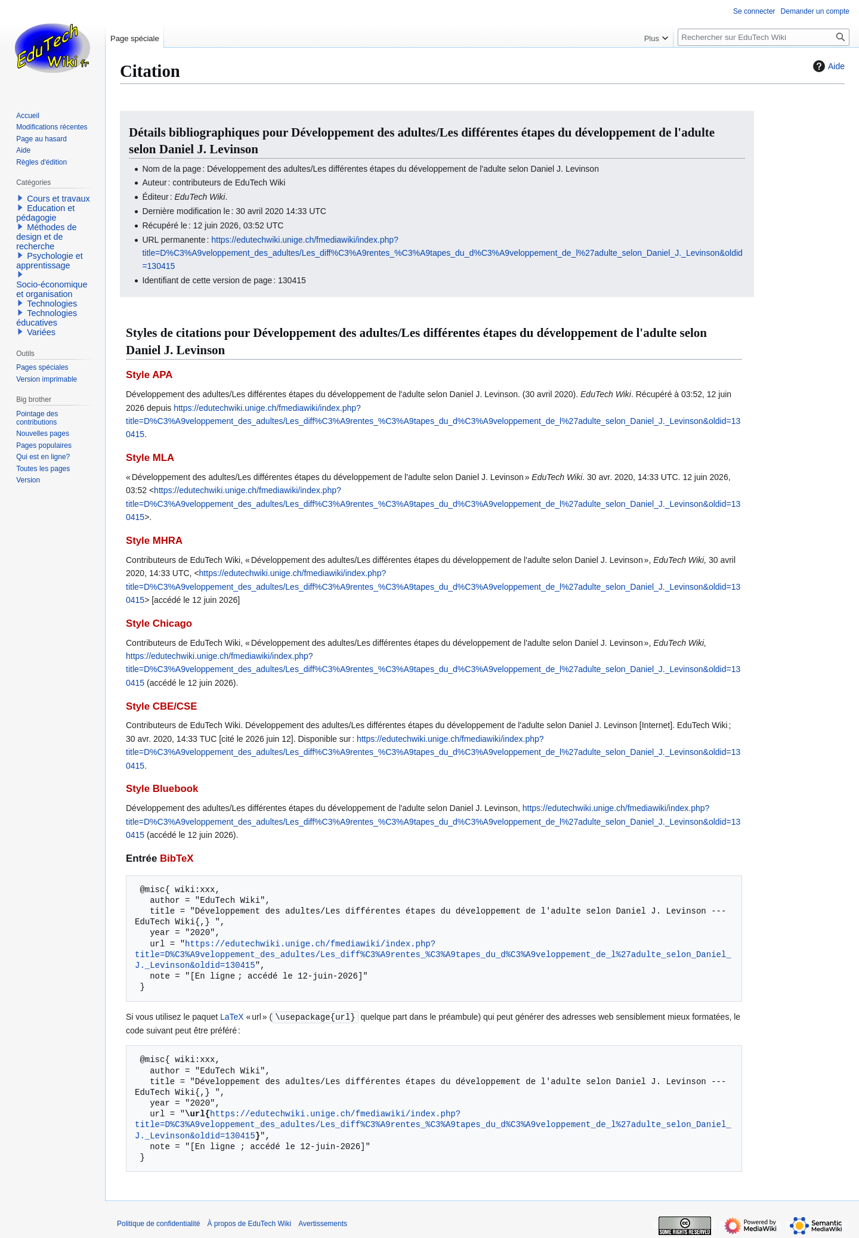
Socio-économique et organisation (51, 289)
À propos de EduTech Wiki (249, 1223)
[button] (20, 198)
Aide (827, 66)
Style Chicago (159, 623)
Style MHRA (154, 540)
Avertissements (322, 1223)
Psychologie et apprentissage (49, 260)
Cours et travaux (58, 198)
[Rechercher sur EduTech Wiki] (763, 37)
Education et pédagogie (45, 212)
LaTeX (232, 1017)
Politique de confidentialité (158, 1223)
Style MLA (150, 457)
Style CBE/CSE (161, 706)
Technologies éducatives (46, 317)
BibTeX (177, 858)
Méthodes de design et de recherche (46, 236)
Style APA (149, 374)
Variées (41, 332)
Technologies (52, 303)
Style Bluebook (162, 788)
